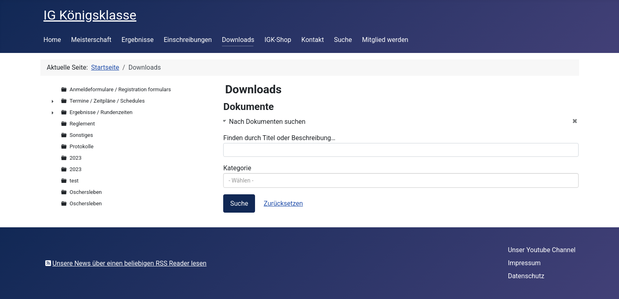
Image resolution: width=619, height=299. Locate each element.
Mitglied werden (385, 40)
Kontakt (313, 40)
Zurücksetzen (283, 203)
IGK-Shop (277, 40)
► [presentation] (52, 101)
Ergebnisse (138, 40)
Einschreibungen (188, 40)
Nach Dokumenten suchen (267, 121)
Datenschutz (526, 276)
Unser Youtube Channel (542, 250)
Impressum (524, 263)
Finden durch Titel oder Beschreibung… (279, 138)
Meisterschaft (91, 40)
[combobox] (401, 180)
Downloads (238, 40)
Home (52, 40)
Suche (343, 40)
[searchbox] (401, 180)
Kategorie (237, 168)
